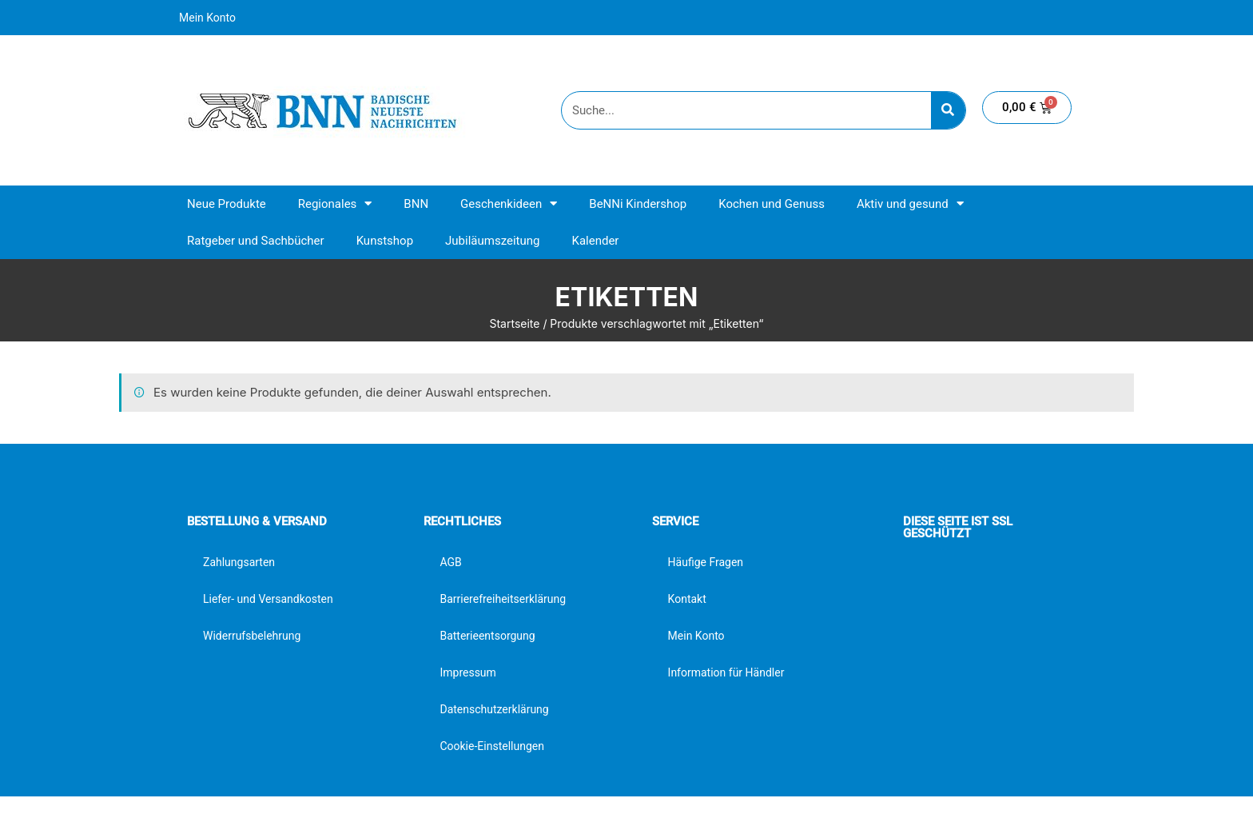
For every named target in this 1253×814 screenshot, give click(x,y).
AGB (450, 562)
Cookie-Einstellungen (491, 746)
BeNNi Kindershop (637, 204)
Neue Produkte (226, 204)
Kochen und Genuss (771, 204)
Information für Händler (726, 672)
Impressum (467, 672)
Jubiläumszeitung (492, 240)
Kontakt (687, 599)
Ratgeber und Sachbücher (255, 240)
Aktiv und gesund (910, 203)
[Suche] (948, 110)
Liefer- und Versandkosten (268, 599)
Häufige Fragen (706, 562)
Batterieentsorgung (487, 635)
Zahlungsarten (239, 562)
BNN (416, 204)
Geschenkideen (508, 203)
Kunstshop (384, 240)
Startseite (514, 323)
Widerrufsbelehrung (251, 635)
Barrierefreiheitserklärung (503, 599)
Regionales (335, 203)
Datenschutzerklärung (494, 709)
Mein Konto (207, 17)
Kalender (595, 240)
